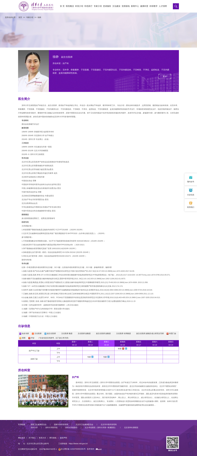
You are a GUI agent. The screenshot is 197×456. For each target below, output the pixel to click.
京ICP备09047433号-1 (48, 449)
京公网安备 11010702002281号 (72, 449)
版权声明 (63, 438)
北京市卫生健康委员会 (84, 424)
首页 (20, 17)
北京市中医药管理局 (109, 424)
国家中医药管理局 (61, 424)
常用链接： (22, 424)
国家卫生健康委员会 (38, 424)
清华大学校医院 (71, 427)
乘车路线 (52, 438)
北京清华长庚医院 (131, 427)
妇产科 (75, 377)
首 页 (62, 6)
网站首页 (21, 438)
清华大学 (34, 427)
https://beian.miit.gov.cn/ (78, 444)
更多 (165, 76)
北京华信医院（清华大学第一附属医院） (101, 427)
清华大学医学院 (51, 427)
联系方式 (42, 438)
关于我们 (32, 438)
